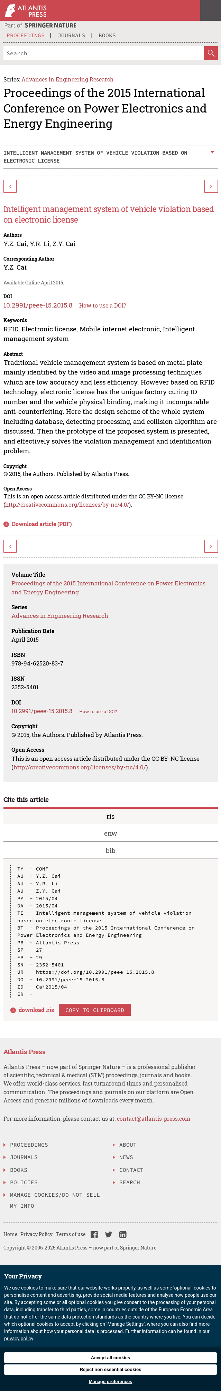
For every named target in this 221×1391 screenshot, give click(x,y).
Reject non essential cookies (110, 1369)
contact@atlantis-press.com (153, 1118)
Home (10, 1234)
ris (110, 816)
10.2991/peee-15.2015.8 (38, 305)
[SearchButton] (211, 53)
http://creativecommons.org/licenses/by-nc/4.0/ (67, 504)
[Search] (103, 53)
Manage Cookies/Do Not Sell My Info (55, 1200)
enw (110, 833)
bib (111, 850)
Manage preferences (110, 1381)
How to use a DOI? (102, 305)
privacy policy (18, 1338)
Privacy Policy (36, 1234)
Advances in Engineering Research (67, 79)
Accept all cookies (110, 1357)
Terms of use (70, 1234)
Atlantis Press (24, 1051)
